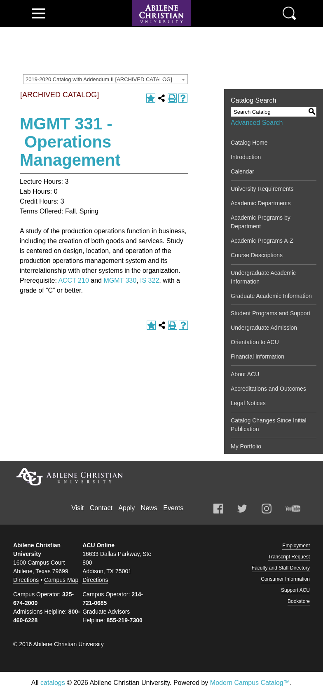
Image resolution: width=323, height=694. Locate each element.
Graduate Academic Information (271, 296)
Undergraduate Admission (264, 327)
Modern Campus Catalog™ (250, 682)
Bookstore (299, 601)
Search (289, 13)
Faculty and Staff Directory (281, 568)
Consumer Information (285, 579)
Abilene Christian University (69, 477)
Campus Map (61, 580)
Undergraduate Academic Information (263, 277)
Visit (77, 507)
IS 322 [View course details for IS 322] (149, 280)
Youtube (293, 508)
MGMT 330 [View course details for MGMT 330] (119, 280)
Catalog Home (249, 142)
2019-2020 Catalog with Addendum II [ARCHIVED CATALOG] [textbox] (99, 79)
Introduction (246, 157)
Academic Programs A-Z (262, 240)
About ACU (245, 374)
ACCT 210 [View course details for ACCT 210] (73, 280)
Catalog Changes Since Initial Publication (269, 424)
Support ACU (295, 590)
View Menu (38, 13)
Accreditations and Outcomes (268, 388)
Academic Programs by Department (260, 222)
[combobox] (105, 79)
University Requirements (262, 188)
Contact (101, 507)
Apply (126, 507)
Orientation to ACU (255, 342)
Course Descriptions (257, 255)
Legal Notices (248, 403)
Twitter (242, 508)
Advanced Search (257, 122)
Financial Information (257, 356)
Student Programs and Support (270, 313)
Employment (296, 546)
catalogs (52, 682)
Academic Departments (261, 203)
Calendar (242, 171)
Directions (26, 580)
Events (173, 507)
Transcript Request (289, 557)
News (149, 507)
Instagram (267, 508)
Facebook (218, 508)
